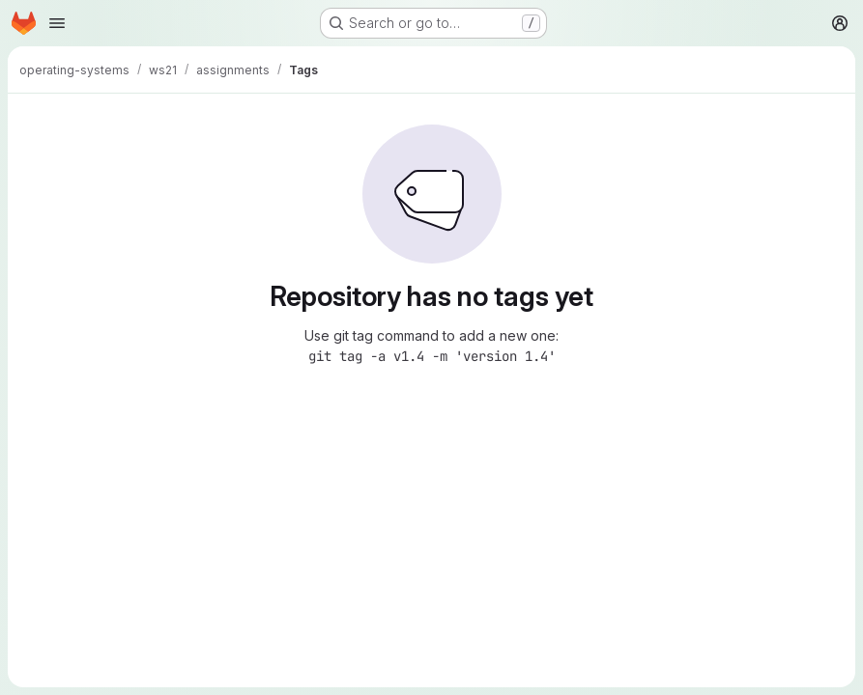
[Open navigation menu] (57, 23)
